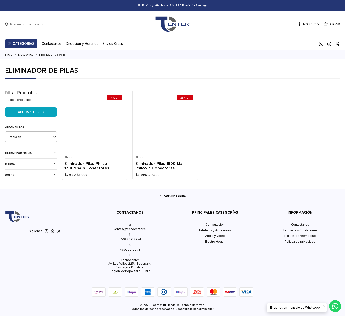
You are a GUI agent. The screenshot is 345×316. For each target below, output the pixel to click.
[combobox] (58, 24)
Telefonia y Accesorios (215, 230)
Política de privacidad (300, 241)
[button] (21, 43)
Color (31, 175)
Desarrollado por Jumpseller (194, 308)
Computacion (215, 224)
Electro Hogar (215, 241)
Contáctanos (300, 224)
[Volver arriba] (172, 196)
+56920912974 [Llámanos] (130, 237)
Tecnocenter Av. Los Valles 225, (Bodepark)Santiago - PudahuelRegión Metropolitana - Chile (130, 263)
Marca (31, 164)
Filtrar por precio (31, 153)
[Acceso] (309, 24)
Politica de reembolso (300, 236)
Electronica (26, 54)
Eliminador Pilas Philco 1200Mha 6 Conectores (86, 166)
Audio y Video (215, 236)
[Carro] (333, 24)
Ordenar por (14, 127)
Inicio (8, 54)
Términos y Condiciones (300, 230)
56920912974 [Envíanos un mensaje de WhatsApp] (130, 247)
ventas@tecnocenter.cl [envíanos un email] (130, 227)
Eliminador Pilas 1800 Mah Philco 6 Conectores (160, 166)
